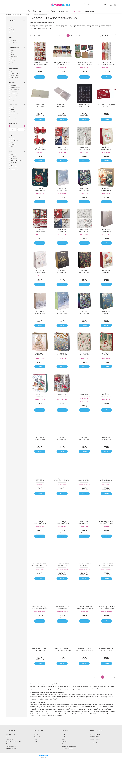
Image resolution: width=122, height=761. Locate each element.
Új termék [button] (13, 29)
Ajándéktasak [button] (15, 89)
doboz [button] (13, 113)
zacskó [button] (13, 119)
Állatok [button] (13, 52)
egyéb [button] (13, 139)
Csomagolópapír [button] (15, 91)
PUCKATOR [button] (14, 170)
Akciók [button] (12, 31)
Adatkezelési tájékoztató (67, 750)
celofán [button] (13, 111)
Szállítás (64, 738)
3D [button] (12, 109)
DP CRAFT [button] (14, 164)
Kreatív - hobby (9, 740)
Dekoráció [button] (14, 93)
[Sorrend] (108, 37)
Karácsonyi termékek (11, 750)
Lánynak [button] (14, 44)
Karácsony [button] (14, 58)
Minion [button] (13, 62)
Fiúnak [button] (13, 42)
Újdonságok (32, 11)
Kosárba (40, 78)
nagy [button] (13, 148)
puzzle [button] (13, 117)
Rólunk (63, 736)
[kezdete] (12, 131)
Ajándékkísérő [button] (15, 87)
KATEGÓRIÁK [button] (51, 11)
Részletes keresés (10, 736)
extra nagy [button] (14, 142)
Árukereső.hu (43, 758)
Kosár (35, 743)
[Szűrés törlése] (24, 22)
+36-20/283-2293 (94, 738)
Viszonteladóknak (66, 745)
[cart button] (115, 4)
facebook (90, 744)
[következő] (76, 37)
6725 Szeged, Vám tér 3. (95, 736)
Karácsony (27, 16)
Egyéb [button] (13, 56)
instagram (93, 744)
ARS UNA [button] (14, 156)
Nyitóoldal (8, 738)
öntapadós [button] (14, 115)
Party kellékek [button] (15, 79)
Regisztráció (37, 738)
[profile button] (111, 4)
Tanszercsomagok (10, 745)
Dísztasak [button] (14, 97)
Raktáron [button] (13, 33)
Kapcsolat (64, 743)
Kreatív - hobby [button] (15, 75)
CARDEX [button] (14, 158)
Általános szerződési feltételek (69, 748)
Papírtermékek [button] (15, 77)
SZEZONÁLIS (18, 16)
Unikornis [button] (14, 64)
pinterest (96, 744)
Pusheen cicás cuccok (11, 748)
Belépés (36, 736)
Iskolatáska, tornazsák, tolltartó (13, 743)
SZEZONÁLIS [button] (78, 11)
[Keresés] (95, 4)
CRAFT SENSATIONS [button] (17, 162)
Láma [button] (13, 60)
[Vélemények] (84, 400)
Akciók (41, 11)
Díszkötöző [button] (14, 95)
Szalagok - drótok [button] (16, 101)
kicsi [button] (12, 144)
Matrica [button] (13, 99)
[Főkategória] (9, 16)
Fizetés (63, 740)
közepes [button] (13, 146)
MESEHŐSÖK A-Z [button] (64, 11)
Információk (89, 11)
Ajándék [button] (14, 72)
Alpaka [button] (13, 54)
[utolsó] (79, 37)
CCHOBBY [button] (14, 160)
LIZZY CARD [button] (14, 168)
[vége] (21, 131)
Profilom (36, 740)
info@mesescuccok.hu (95, 740)
